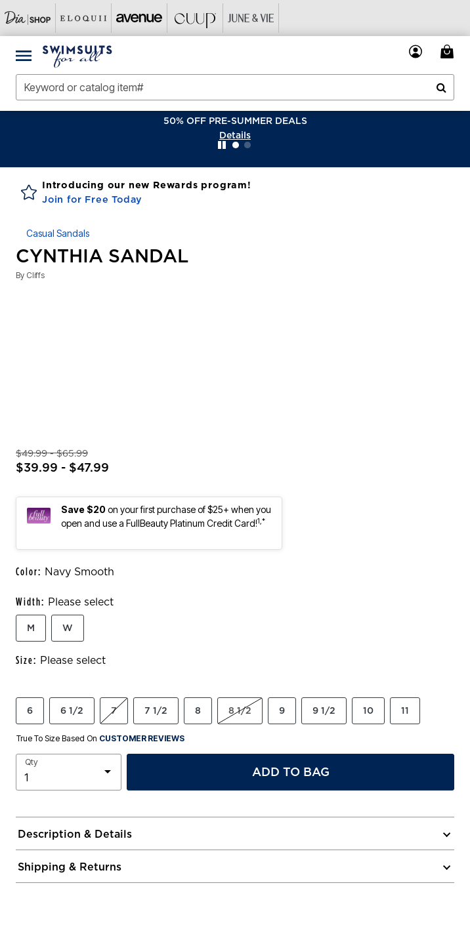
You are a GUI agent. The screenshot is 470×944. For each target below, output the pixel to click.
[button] (235, 135)
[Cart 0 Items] (449, 51)
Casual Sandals (57, 233)
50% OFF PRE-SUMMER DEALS (235, 120)
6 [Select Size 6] (30, 710)
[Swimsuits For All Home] (77, 55)
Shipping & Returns (69, 866)
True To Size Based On (100, 738)
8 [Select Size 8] (198, 710)
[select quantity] (68, 772)
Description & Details (75, 834)
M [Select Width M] (31, 627)
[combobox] (235, 87)
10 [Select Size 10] (368, 710)
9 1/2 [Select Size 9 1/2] (323, 710)
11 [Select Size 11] (405, 710)
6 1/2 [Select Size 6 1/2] (71, 710)
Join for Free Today (92, 199)
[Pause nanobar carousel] (222, 145)
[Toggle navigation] (23, 55)
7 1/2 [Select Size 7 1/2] (155, 710)
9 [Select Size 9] (282, 710)
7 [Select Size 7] (114, 710)
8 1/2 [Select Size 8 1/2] (239, 710)
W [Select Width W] (67, 627)
